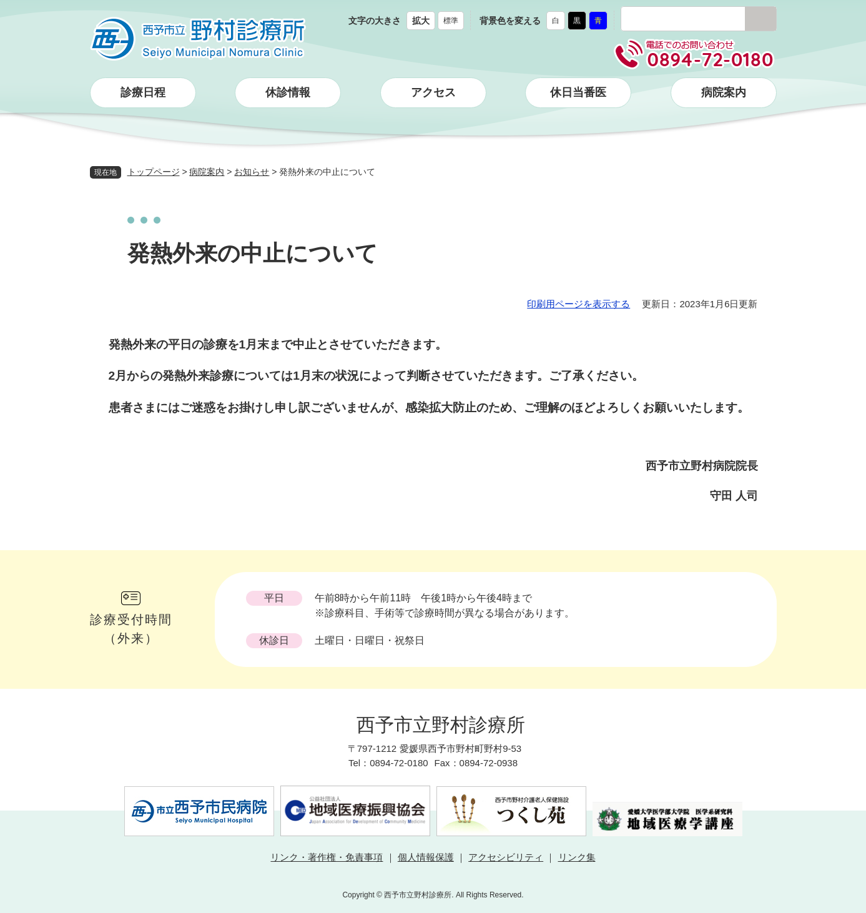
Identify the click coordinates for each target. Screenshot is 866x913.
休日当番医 (578, 92)
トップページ (153, 172)
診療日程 (143, 92)
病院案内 (723, 92)
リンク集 (577, 857)
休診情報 (287, 92)
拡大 (421, 21)
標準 (450, 20)
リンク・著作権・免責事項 (326, 857)
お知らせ (251, 172)
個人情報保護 (426, 857)
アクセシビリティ (505, 857)
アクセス (433, 92)
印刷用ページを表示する (578, 304)
